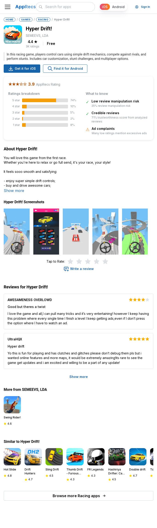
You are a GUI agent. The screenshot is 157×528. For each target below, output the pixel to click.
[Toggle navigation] (7, 7)
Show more (14, 190)
